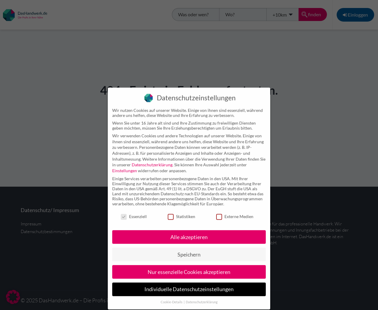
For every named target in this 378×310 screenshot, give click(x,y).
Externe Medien (234, 211)
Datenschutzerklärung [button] (202, 297)
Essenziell (134, 211)
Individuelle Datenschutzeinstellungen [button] (189, 284)
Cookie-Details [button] (172, 297)
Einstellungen (124, 165)
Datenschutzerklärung (152, 159)
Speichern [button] (189, 249)
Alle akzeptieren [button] (189, 232)
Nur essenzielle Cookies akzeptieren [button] (189, 267)
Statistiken (181, 211)
